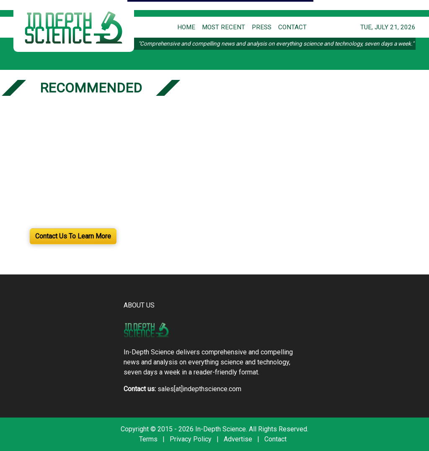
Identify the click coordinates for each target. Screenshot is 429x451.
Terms (148, 439)
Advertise (238, 439)
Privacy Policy (191, 439)
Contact (275, 439)
